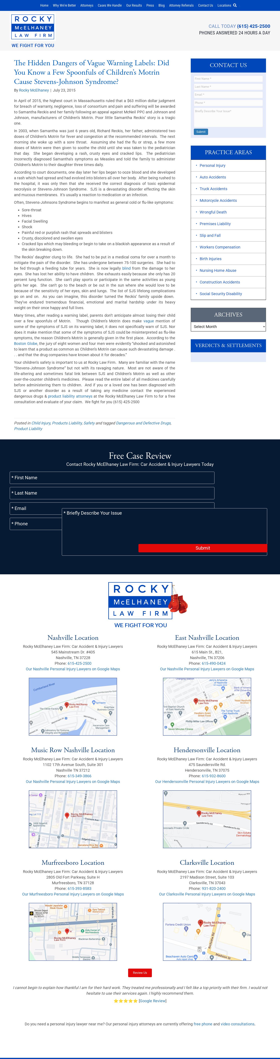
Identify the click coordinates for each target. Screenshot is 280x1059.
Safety (88, 423)
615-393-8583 (79, 866)
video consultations (237, 1001)
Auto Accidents (213, 177)
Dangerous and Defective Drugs (143, 423)
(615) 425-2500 (253, 26)
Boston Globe (25, 343)
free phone (203, 1001)
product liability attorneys (70, 396)
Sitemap (137, 1040)
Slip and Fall (210, 235)
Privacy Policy (22, 1050)
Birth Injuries (210, 259)
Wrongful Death (213, 212)
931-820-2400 (214, 866)
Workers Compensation (220, 247)
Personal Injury (212, 166)
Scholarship (158, 1040)
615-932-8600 (214, 753)
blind (126, 268)
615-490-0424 (214, 641)
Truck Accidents (213, 189)
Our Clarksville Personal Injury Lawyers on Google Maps (207, 871)
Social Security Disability (221, 294)
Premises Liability (215, 224)
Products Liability (67, 423)
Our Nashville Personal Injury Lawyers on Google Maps (73, 646)
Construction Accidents (220, 282)
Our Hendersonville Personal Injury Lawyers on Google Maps (207, 759)
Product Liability (28, 429)
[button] (236, 5)
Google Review (152, 978)
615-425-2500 (79, 641)
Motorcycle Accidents (218, 201)
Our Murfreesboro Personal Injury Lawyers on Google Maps (73, 871)
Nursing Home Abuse (218, 270)
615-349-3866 (79, 753)
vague (149, 321)
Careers (177, 1040)
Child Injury (40, 423)
